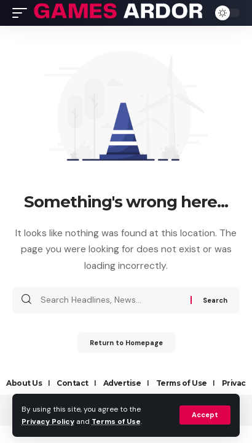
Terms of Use (116, 421)
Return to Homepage (126, 342)
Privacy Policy (48, 421)
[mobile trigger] (22, 13)
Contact (73, 383)
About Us (24, 383)
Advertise (122, 383)
